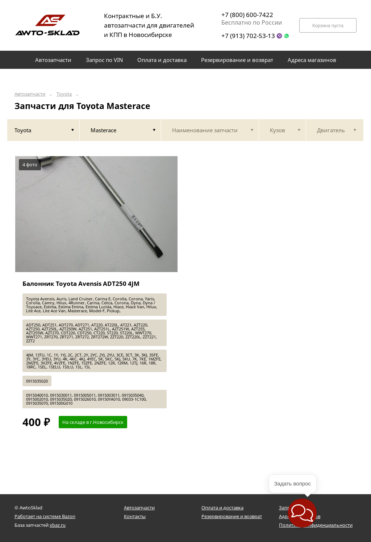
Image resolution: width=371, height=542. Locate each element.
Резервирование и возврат (231, 516)
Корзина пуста (327, 25)
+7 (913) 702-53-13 (248, 36)
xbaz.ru (58, 525)
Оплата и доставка (222, 507)
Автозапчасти (29, 94)
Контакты (135, 516)
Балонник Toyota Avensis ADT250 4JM (80, 283)
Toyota (64, 94)
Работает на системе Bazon (44, 516)
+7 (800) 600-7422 (247, 15)
